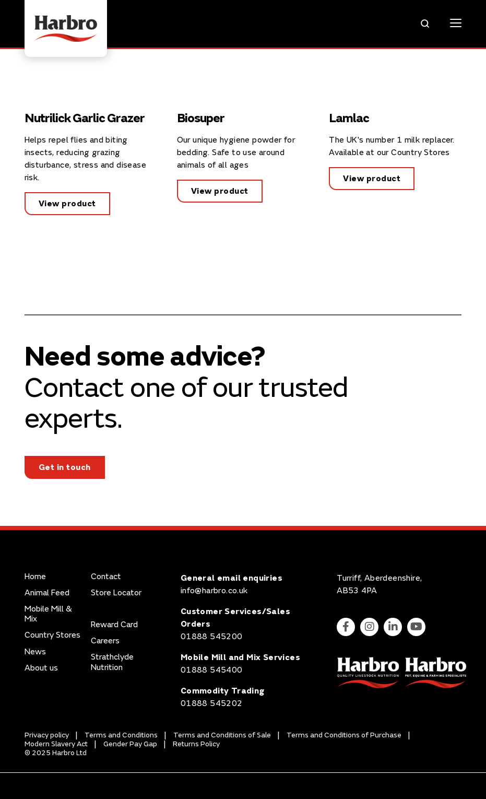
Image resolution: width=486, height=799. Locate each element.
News (35, 652)
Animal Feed (47, 593)
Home (35, 577)
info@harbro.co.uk (214, 590)
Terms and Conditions (121, 735)
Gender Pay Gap (130, 744)
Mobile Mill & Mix (48, 614)
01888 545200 (212, 636)
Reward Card (114, 625)
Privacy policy (47, 735)
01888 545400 (212, 670)
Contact (106, 577)
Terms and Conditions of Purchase (344, 735)
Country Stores (52, 635)
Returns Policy (196, 744)
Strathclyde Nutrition (112, 662)
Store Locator (116, 593)
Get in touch (65, 467)
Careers (105, 641)
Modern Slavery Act (56, 744)
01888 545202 (212, 703)
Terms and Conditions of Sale (222, 735)
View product (67, 203)
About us (41, 668)
